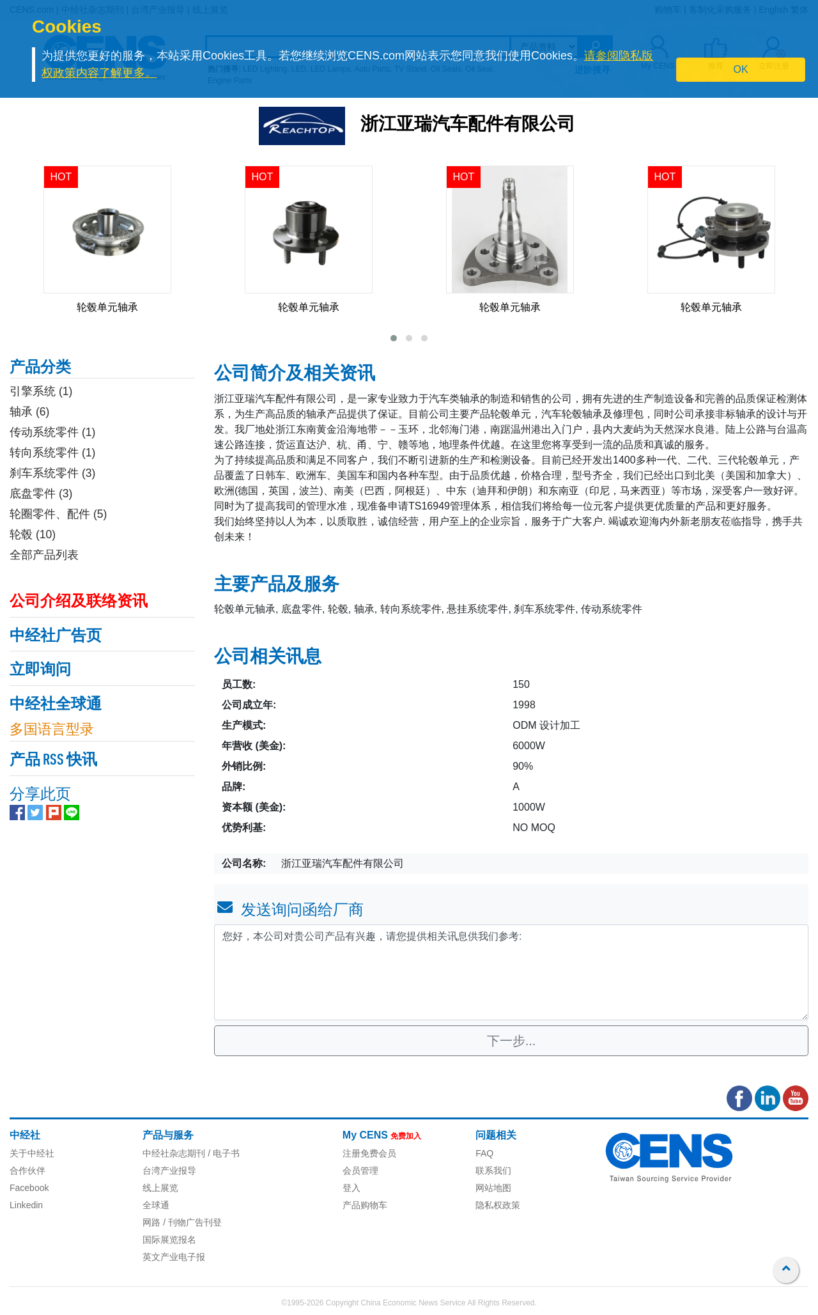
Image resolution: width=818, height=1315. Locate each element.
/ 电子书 (222, 1153)
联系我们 (493, 1170)
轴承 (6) (29, 411)
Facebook (29, 1188)
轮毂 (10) (33, 534)
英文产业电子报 (174, 1257)
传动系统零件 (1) (52, 432)
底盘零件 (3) (41, 493)
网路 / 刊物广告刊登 (182, 1222)
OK (741, 69)
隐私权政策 (497, 1205)
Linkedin (26, 1205)
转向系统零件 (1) (52, 452)
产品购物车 (365, 1205)
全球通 (156, 1205)
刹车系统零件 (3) (52, 473)
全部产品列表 (44, 555)
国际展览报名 (169, 1239)
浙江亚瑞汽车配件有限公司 (467, 125)
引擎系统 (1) (41, 391)
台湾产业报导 (169, 1170)
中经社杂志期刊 (174, 1153)
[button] (393, 338)
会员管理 (360, 1170)
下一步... (511, 1041)
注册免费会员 (369, 1153)
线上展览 (160, 1188)
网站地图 (493, 1188)
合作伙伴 (27, 1170)
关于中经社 (32, 1153)
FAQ (484, 1153)
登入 (351, 1188)
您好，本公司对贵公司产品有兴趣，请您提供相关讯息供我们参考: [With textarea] (511, 972)
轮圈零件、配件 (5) (58, 514)
